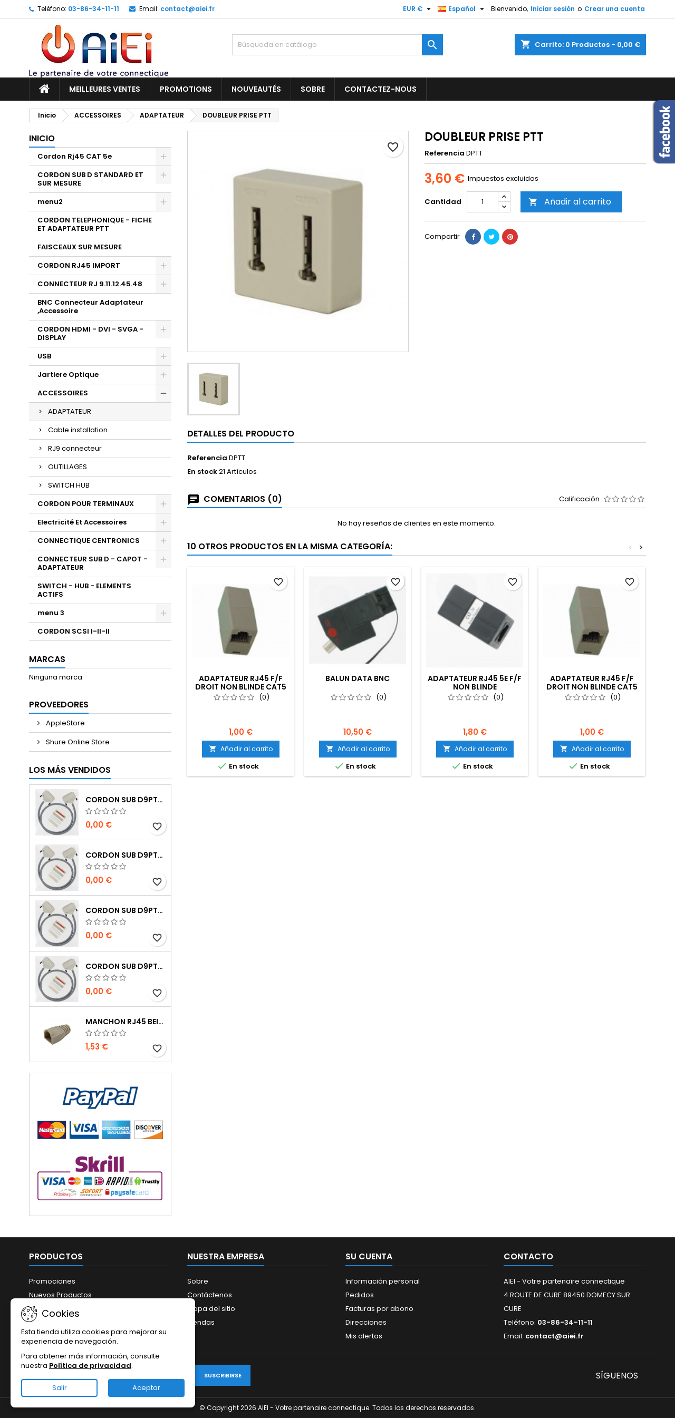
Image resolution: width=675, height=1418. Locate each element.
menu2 (50, 202)
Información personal (382, 1281)
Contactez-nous (380, 89)
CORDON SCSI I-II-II (73, 631)
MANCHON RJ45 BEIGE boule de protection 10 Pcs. (126, 1021)
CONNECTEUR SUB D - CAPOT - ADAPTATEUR (92, 563)
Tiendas (201, 1322)
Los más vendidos (70, 770)
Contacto (528, 1256)
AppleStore (64, 723)
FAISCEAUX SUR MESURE (79, 247)
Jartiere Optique (68, 375)
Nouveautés (256, 89)
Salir (59, 1388)
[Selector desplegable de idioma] (462, 9)
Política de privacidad (90, 1366)
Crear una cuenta (614, 8)
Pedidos (359, 1295)
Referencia (445, 153)
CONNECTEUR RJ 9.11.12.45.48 (89, 284)
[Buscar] (337, 44)
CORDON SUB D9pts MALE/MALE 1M (126, 799)
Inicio (42, 138)
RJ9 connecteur (75, 448)
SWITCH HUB (69, 485)
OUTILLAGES (67, 467)
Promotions (186, 89)
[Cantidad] (482, 201)
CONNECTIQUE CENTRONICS (88, 541)
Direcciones (366, 1322)
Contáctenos (209, 1295)
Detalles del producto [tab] (240, 434)
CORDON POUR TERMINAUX (85, 504)
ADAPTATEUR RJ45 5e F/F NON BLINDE (475, 682)
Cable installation (78, 430)
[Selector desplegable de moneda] (418, 9)
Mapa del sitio (211, 1309)
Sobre (313, 89)
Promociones (52, 1281)
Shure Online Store (77, 742)
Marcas (47, 659)
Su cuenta (368, 1256)
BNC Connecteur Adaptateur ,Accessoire (90, 306)
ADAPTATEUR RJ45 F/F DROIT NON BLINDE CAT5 (240, 682)
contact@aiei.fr (187, 8)
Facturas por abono (379, 1309)
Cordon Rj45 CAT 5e (74, 156)
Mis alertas (363, 1336)
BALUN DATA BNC (357, 678)
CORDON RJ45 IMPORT (78, 265)
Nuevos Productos (60, 1295)
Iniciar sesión (553, 8)
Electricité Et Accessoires (82, 522)
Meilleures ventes (104, 89)
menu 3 (50, 613)
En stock (202, 472)
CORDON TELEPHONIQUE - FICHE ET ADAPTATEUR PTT (94, 224)
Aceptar (146, 1388)
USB (44, 356)
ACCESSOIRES (62, 393)
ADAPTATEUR (69, 411)
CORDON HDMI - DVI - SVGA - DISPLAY (90, 333)
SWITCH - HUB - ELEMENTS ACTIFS (84, 590)
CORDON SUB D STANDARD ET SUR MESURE (90, 179)
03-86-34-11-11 (93, 8)
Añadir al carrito (569, 202)
